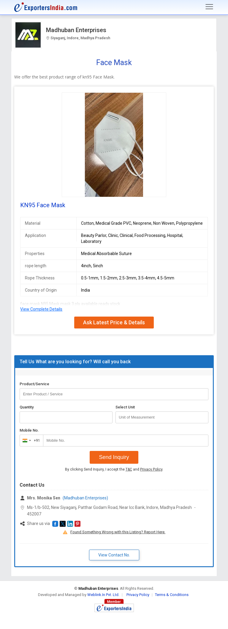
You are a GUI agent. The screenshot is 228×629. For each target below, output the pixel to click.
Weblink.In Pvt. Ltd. (103, 594)
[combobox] (30, 440)
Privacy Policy (151, 469)
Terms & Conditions (172, 594)
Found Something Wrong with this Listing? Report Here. (117, 532)
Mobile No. (29, 430)
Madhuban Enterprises (76, 30)
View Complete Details (41, 309)
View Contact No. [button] (114, 555)
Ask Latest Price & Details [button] (114, 322)
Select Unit (125, 407)
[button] (55, 524)
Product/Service (34, 384)
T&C (129, 469)
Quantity (27, 407)
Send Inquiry (114, 457)
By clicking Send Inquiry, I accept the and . (114, 469)
